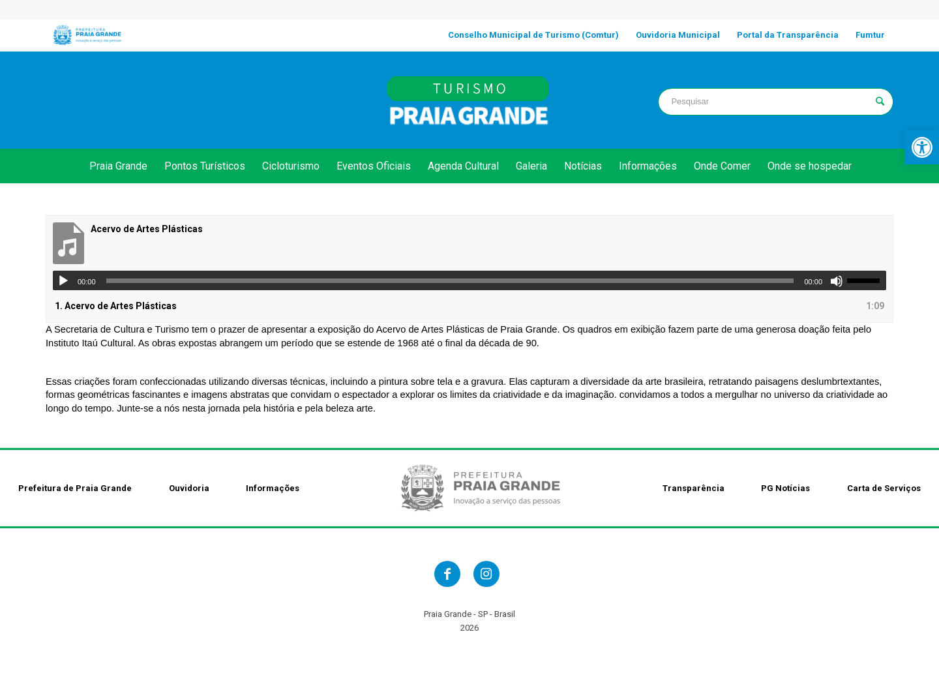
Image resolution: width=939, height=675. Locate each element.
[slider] (450, 280)
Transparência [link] (693, 488)
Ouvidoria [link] (189, 488)
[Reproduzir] (63, 281)
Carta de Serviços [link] (884, 488)
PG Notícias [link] (785, 488)
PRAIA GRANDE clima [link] (163, 100)
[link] (922, 147)
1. (116, 306)
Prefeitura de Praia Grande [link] (75, 488)
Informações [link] (272, 488)
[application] (469, 280)
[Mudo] (836, 281)
